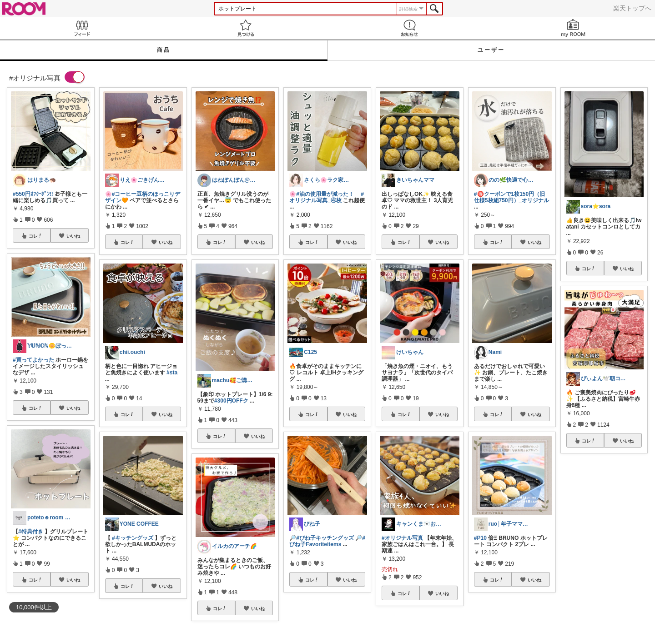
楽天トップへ (632, 8)
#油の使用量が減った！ (325, 194)
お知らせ (409, 28)
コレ (35, 236)
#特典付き (30, 531)
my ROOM (573, 28)
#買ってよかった (33, 360)
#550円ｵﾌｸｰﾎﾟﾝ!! (33, 194)
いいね (73, 236)
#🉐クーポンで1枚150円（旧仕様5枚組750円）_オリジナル (511, 197)
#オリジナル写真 (402, 538)
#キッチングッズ (132, 538)
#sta (171, 372)
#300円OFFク (231, 401)
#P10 (480, 538)
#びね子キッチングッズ (325, 538)
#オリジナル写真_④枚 (326, 197)
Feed (82, 28)
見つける (246, 28)
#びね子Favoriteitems (327, 541)
